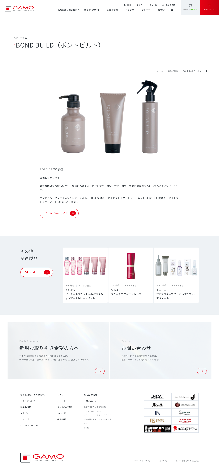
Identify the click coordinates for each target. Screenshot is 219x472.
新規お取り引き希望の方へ (33, 395)
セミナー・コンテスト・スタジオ (97, 415)
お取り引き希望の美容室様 (94, 407)
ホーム (160, 71)
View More (37, 272)
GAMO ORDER (90, 395)
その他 (86, 427)
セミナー (140, 5)
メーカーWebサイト (60, 213)
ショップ (147, 9)
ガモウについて (93, 9)
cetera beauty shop (92, 411)
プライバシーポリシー (143, 460)
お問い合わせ (89, 401)
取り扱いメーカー (166, 9)
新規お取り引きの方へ (69, 9)
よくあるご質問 (168, 5)
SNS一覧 (61, 413)
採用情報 (128, 5)
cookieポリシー (163, 460)
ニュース (153, 5)
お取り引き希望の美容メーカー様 (97, 419)
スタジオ (131, 9)
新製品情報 (114, 9)
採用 (85, 423)
